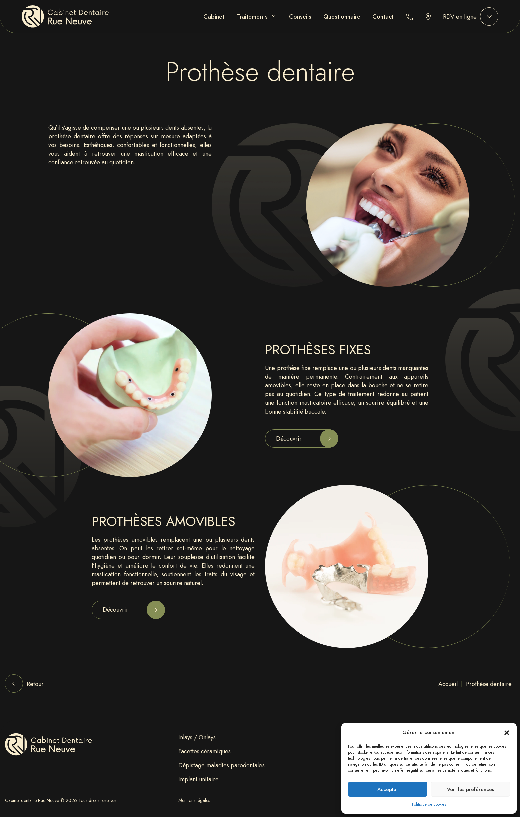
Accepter (387, 789)
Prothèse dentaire (489, 684)
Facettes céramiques (204, 751)
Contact (383, 16)
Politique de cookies (429, 804)
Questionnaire (341, 16)
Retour (35, 684)
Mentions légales (194, 800)
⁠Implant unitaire (198, 779)
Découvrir (289, 438)
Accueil (448, 684)
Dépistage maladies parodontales (221, 765)
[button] (506, 732)
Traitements (252, 16)
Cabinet (213, 16)
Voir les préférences (470, 789)
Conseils (300, 16)
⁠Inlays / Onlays (197, 737)
